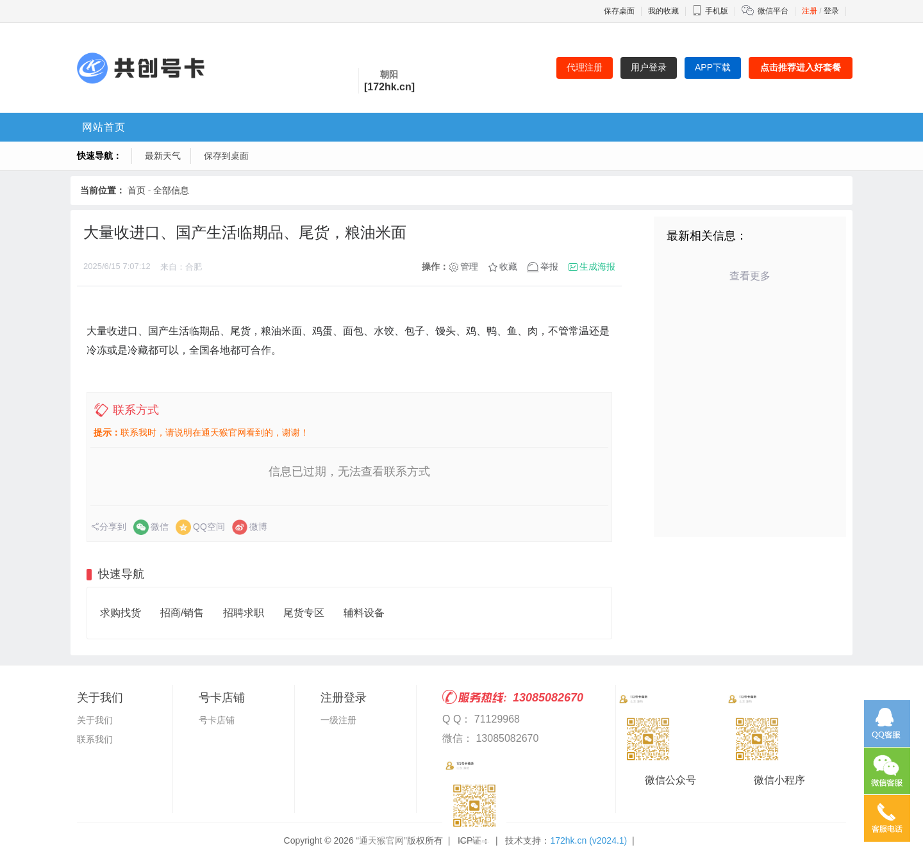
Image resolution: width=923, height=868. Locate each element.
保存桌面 (619, 10)
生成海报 (597, 266)
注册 (809, 10)
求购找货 (120, 612)
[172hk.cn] (389, 86)
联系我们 (95, 739)
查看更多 (749, 275)
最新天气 (163, 156)
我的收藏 (663, 10)
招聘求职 (243, 612)
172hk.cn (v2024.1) (588, 840)
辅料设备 (364, 612)
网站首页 (104, 127)
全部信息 (171, 190)
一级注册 (338, 720)
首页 (137, 190)
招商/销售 (182, 612)
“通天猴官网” (381, 840)
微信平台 (773, 10)
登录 (831, 10)
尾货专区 (303, 612)
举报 (549, 266)
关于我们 (95, 720)
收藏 (508, 266)
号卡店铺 (217, 720)
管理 (469, 266)
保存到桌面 (226, 156)
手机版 (710, 10)
